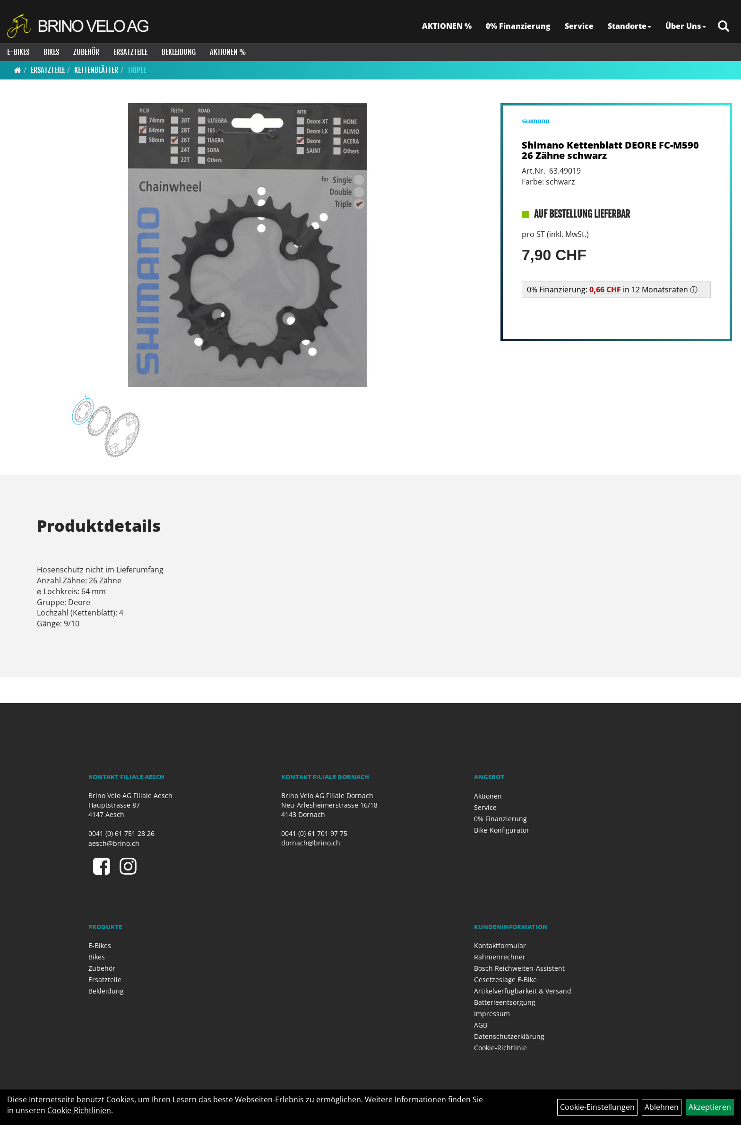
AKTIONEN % (447, 26)
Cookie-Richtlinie (500, 1047)
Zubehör (86, 52)
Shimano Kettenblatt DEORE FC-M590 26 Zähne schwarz (610, 150)
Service (579, 26)
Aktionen (488, 795)
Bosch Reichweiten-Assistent (519, 968)
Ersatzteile (130, 52)
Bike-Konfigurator (501, 830)
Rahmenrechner (500, 956)
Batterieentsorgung (504, 1002)
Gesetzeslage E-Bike (505, 979)
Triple (137, 70)
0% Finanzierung (518, 26)
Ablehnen (662, 1107)
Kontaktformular (500, 945)
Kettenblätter (96, 70)
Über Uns (685, 26)
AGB (480, 1024)
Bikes (51, 52)
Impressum (492, 1013)
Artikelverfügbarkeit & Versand (522, 990)
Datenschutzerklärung (509, 1036)
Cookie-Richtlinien (79, 1110)
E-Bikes (18, 52)
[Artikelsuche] (723, 27)
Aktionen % (228, 52)
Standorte (629, 26)
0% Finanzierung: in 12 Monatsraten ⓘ (612, 289)
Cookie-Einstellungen (597, 1107)
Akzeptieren (710, 1107)
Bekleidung (179, 52)
